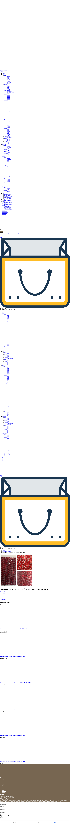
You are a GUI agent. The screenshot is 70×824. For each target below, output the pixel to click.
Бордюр (3, 201)
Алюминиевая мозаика (6, 551)
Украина (8, 86)
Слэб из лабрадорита (8, 209)
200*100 (8, 96)
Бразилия (8, 89)
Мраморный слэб (7, 207)
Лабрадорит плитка (8, 196)
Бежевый (8, 81)
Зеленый (8, 83)
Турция (8, 135)
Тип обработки (7, 90)
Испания (8, 131)
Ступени (3, 199)
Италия (8, 132)
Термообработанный (10, 92)
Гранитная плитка (7, 194)
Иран (7, 413)
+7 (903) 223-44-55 (10, 797)
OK (55, 822)
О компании (4, 213)
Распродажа (4, 211)
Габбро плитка (7, 195)
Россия (8, 85)
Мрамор (3, 118)
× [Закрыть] (0, 814)
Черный (8, 78)
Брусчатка (4, 203)
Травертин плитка (7, 198)
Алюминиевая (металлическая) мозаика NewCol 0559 (12, 735)
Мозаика (3, 210)
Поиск (1, 817)
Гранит (3, 74)
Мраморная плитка (7, 197)
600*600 (8, 99)
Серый (8, 77)
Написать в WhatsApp (4, 591)
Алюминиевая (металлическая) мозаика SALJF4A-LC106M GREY (15, 682)
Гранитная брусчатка (8, 204)
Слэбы (3, 205)
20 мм (8, 102)
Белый (8, 80)
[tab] (36, 593)
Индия (8, 88)
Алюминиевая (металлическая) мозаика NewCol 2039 (12, 656)
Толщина (6, 100)
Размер (5, 94)
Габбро (3, 351)
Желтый (8, 79)
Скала (8, 93)
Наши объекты (5, 212)
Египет (8, 129)
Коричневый (9, 82)
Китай (8, 87)
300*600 (8, 181)
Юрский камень (5, 186)
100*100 (8, 95)
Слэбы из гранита (7, 206)
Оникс (3, 156)
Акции (3, 792)
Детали (3, 593)
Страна (5, 84)
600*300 (8, 98)
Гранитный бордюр (8, 202)
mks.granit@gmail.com (4, 799)
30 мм (8, 116)
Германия (8, 191)
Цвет (5, 75)
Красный (8, 76)
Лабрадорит (4, 169)
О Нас (3, 790)
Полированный (9, 91)
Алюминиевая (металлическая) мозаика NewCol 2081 (12, 709)
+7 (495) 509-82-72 (3, 797)
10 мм (8, 101)
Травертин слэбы (7, 208)
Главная (3, 550)
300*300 (8, 97)
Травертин (4, 144)
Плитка (3, 193)
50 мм (8, 117)
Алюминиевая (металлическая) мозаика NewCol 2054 (12, 761)
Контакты (4, 214)
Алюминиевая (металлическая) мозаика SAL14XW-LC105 (13, 628)
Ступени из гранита (8, 200)
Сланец (3, 73)
